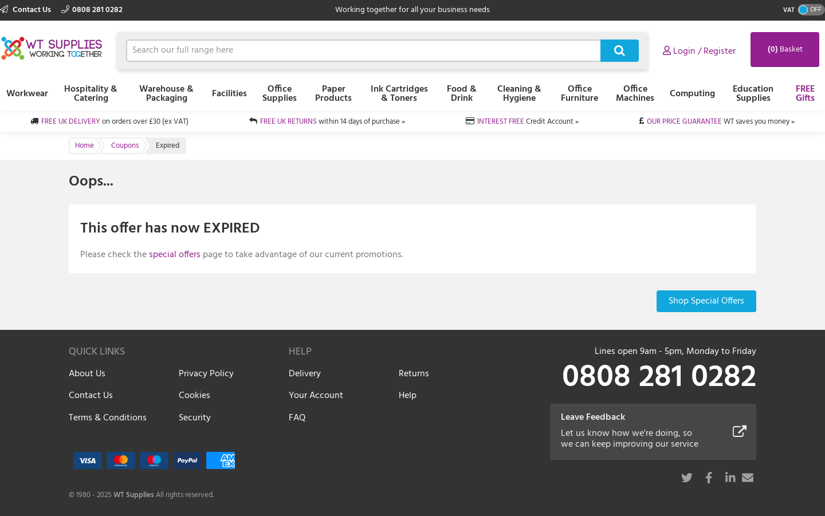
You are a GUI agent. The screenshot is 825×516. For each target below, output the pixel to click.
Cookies (194, 395)
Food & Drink (462, 94)
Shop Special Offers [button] (706, 301)
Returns (414, 374)
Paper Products (333, 94)
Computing (692, 93)
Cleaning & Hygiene (519, 94)
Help (408, 395)
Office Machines (635, 94)
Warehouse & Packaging (166, 94)
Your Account (316, 395)
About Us (87, 374)
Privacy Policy (206, 374)
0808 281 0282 (92, 10)
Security (195, 418)
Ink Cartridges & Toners (399, 94)
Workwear (27, 93)
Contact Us (26, 10)
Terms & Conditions (108, 418)
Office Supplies (279, 94)
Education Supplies (753, 94)
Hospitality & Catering (90, 94)
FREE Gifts (805, 94)
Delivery (305, 374)
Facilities (229, 93)
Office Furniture (579, 94)
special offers (175, 254)
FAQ (297, 418)
